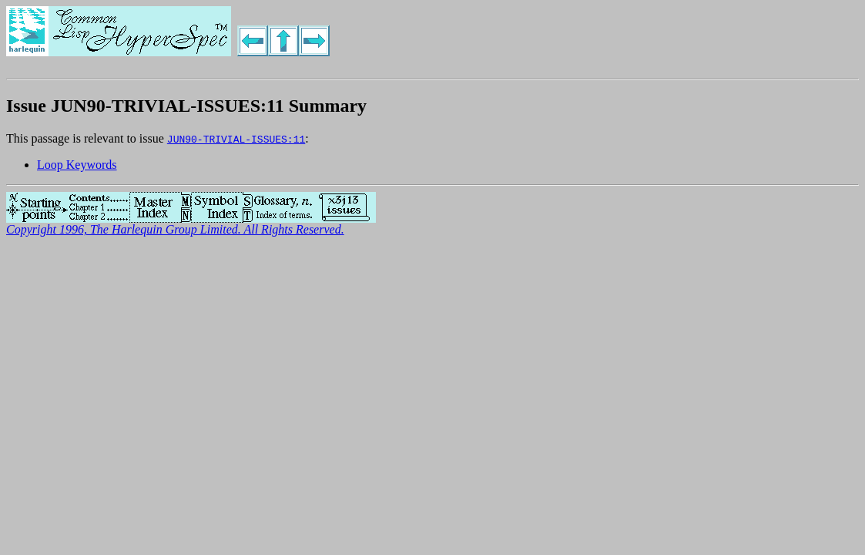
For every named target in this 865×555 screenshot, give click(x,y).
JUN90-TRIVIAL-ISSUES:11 (236, 139)
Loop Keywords (77, 164)
